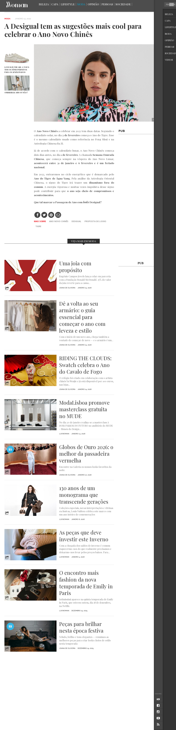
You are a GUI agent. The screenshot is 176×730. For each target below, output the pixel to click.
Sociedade (123, 4)
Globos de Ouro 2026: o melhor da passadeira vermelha (86, 454)
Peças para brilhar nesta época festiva (81, 627)
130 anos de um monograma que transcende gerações (83, 495)
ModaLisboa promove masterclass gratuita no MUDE (84, 409)
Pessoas (107, 4)
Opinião (93, 4)
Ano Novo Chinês (58, 221)
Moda (81, 4)
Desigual (76, 221)
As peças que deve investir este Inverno (83, 536)
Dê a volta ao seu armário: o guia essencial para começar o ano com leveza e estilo (82, 317)
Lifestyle (68, 4)
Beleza (44, 4)
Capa (54, 4)
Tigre (38, 226)
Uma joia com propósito (75, 266)
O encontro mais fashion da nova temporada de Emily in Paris (86, 582)
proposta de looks (95, 221)
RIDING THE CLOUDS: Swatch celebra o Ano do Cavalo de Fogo (85, 365)
